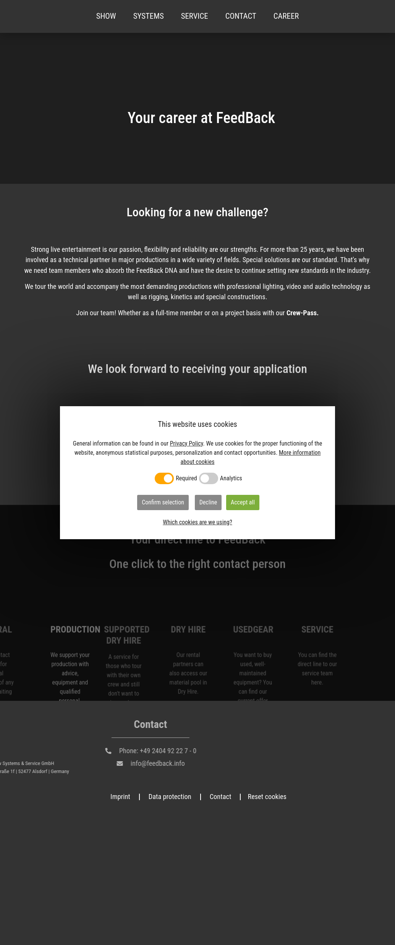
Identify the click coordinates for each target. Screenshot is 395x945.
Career (286, 16)
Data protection (170, 797)
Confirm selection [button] (163, 502)
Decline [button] (208, 502)
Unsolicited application (78, 546)
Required (186, 478)
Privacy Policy (186, 443)
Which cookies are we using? (197, 522)
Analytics (231, 478)
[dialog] (197, 472)
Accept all (243, 502)
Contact (240, 16)
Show (106, 16)
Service (194, 16)
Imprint (120, 797)
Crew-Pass (302, 313)
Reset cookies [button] (267, 797)
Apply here (78, 645)
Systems (148, 16)
